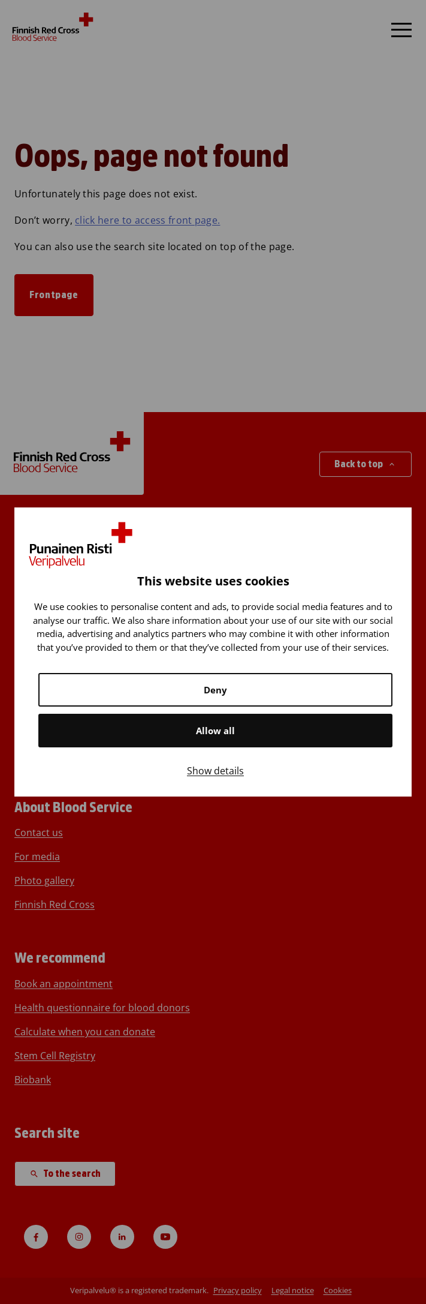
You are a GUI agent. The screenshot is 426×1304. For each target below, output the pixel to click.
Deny (215, 690)
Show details (215, 770)
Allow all (215, 731)
